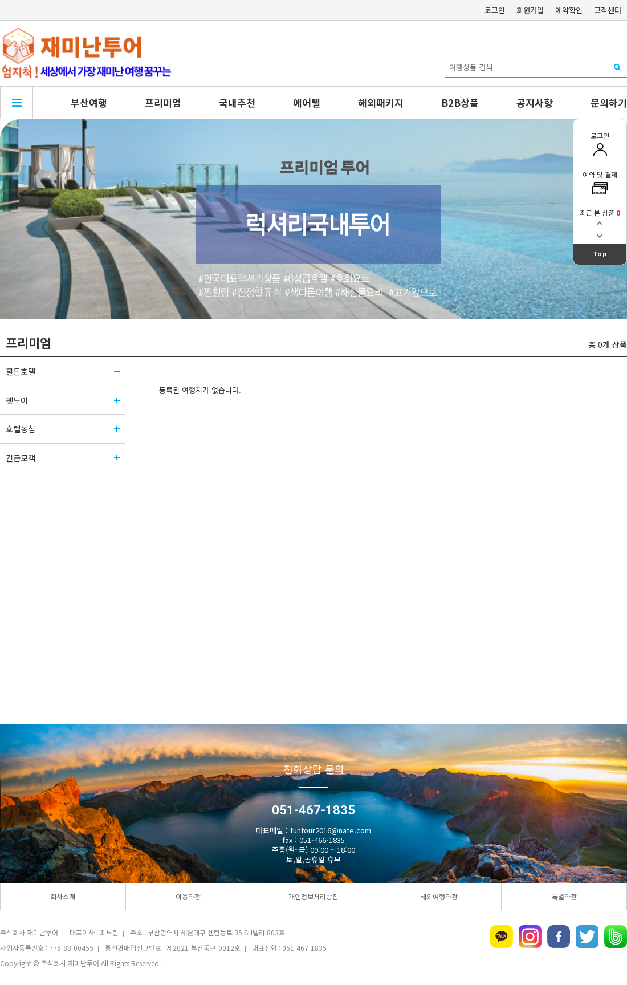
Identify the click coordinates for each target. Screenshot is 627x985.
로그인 (494, 10)
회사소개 (62, 896)
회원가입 (530, 10)
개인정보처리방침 (313, 896)
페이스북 (558, 936)
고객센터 (607, 10)
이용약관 (188, 896)
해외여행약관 (439, 896)
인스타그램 (530, 936)
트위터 (587, 936)
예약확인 (569, 10)
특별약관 (564, 896)
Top (600, 254)
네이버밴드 (615, 936)
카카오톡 (501, 936)
